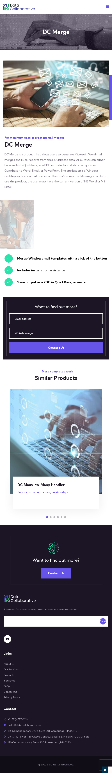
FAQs (7, 686)
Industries (9, 680)
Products (9, 675)
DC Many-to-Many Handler (41, 484)
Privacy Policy (12, 697)
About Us (9, 663)
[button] (47, 517)
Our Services (11, 669)
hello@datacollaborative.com (25, 725)
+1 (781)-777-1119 (18, 719)
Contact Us (56, 347)
